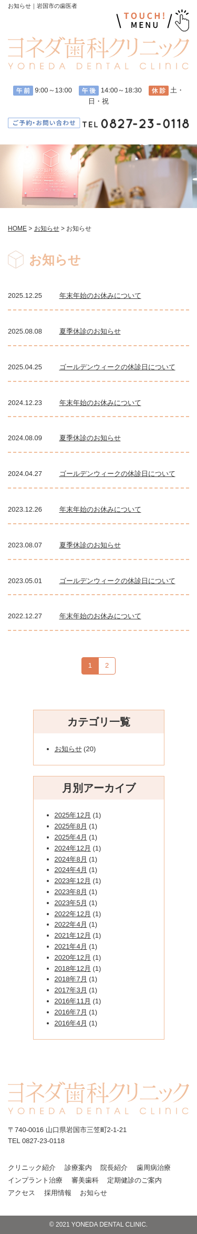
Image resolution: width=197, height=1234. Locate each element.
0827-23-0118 (43, 1141)
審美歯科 (85, 1180)
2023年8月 (71, 892)
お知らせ (68, 749)
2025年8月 (71, 826)
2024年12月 (73, 848)
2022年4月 (71, 924)
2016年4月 (71, 1023)
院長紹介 (114, 1167)
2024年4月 (71, 870)
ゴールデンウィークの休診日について (117, 367)
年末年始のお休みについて (100, 295)
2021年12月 (73, 935)
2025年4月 (71, 837)
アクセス (21, 1193)
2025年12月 (73, 815)
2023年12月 (73, 881)
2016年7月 (71, 1012)
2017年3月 (71, 990)
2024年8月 (71, 859)
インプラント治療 (35, 1180)
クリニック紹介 (32, 1167)
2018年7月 (71, 979)
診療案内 (78, 1167)
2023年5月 (71, 903)
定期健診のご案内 (134, 1180)
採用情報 (57, 1193)
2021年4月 (71, 946)
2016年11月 (73, 1001)
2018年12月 (73, 968)
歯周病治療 (154, 1167)
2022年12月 (73, 914)
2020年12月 (73, 957)
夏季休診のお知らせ (90, 331)
